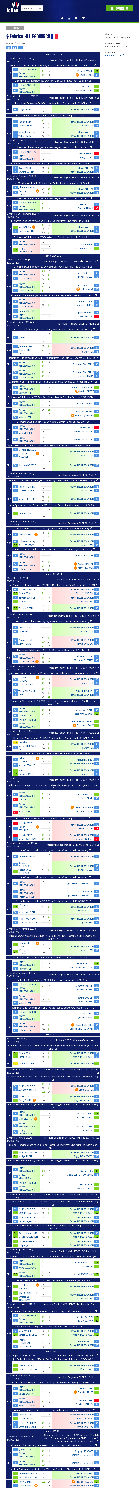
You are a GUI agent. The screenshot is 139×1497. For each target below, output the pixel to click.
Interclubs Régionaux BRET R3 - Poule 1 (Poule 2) (74, 667)
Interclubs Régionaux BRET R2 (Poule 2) (78, 323)
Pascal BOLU (24, 742)
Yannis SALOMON (85, 90)
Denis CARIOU (25, 168)
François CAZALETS (84, 794)
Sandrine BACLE (26, 774)
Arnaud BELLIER (26, 770)
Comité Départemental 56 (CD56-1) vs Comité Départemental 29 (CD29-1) (53, 901)
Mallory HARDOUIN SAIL (82, 967)
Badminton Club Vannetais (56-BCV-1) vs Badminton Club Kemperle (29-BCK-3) (53, 738)
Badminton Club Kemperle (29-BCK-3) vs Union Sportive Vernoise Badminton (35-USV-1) (53, 381)
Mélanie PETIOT (26, 661)
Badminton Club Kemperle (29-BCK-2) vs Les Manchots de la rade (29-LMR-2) (53, 266)
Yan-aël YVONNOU (27, 1369)
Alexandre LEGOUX (84, 1024)
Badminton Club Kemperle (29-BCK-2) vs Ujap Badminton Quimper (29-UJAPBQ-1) (53, 1382)
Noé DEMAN (24, 227)
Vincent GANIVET (26, 1365)
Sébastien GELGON (27, 1241)
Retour (16, 27)
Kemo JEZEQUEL (85, 71)
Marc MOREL (24, 1331)
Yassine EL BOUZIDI (28, 1414)
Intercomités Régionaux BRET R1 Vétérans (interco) (72, 844)
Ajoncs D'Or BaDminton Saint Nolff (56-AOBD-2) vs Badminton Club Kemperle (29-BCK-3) (53, 445)
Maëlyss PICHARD (27, 490)
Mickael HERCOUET (27, 132)
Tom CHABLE (25, 694)
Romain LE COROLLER (83, 1454)
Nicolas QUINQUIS (84, 710)
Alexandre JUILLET (27, 1089)
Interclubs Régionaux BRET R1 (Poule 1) (78, 1377)
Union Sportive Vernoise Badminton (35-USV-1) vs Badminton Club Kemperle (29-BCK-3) (53, 505)
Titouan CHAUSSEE (27, 513)
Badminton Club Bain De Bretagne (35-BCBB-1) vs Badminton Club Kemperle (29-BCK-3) (53, 480)
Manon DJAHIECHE (84, 415)
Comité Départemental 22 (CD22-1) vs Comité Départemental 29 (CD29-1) (53, 850)
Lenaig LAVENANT (27, 1393)
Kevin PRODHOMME (83, 1262)
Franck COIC (24, 593)
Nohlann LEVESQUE (28, 541)
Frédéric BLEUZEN (27, 1086)
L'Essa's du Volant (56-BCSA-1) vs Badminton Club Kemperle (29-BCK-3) (53, 753)
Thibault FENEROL (85, 691)
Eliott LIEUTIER (25, 799)
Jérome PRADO (25, 346)
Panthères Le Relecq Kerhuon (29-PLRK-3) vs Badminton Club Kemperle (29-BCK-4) (53, 163)
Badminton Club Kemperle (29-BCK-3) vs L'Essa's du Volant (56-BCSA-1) (53, 980)
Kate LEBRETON (26, 545)
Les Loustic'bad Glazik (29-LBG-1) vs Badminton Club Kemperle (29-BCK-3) (53, 1326)
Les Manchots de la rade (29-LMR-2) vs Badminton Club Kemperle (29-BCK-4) (53, 183)
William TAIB (24, 136)
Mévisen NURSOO (85, 411)
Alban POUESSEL (85, 656)
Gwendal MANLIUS (27, 1152)
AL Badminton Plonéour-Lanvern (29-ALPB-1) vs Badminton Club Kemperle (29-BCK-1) (53, 585)
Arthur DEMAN (86, 301)
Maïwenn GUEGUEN (84, 660)
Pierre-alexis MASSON (83, 721)
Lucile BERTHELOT (27, 631)
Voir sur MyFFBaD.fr (114, 55)
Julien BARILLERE (26, 187)
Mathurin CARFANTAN (83, 387)
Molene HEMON (86, 376)
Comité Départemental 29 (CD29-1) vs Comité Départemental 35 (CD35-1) (53, 877)
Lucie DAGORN (86, 1130)
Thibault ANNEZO (27, 69)
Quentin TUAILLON (27, 1449)
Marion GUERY (86, 391)
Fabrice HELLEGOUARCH (81, 109)
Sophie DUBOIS (26, 125)
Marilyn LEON (25, 1156)
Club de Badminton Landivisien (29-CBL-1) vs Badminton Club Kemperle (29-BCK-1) (53, 1469)
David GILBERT (86, 86)
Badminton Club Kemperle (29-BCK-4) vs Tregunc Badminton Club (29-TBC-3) (53, 147)
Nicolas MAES (87, 1388)
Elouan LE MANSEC (84, 807)
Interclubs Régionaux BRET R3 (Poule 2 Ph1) (76, 141)
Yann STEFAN (87, 1266)
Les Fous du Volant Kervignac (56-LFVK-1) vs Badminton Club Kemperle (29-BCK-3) (53, 329)
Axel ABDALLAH (86, 563)
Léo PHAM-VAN (86, 1320)
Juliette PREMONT (85, 811)
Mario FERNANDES (27, 498)
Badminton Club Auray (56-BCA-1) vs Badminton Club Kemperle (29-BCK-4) (53, 103)
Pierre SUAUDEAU (85, 593)
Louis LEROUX (87, 74)
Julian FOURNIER (85, 427)
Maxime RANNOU (85, 1404)
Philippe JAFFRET (26, 1245)
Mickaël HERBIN (26, 432)
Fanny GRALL (24, 1100)
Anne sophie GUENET (83, 838)
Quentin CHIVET (26, 640)
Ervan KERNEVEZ (85, 963)
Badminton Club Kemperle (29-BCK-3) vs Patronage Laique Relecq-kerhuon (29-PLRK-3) (53, 1311)
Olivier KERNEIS (86, 891)
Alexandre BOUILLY (84, 985)
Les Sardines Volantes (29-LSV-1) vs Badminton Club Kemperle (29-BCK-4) (53, 1280)
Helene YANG (87, 289)
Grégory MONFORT (84, 1451)
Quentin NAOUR (86, 153)
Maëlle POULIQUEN (28, 1236)
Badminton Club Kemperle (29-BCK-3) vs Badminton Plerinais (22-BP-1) (53, 421)
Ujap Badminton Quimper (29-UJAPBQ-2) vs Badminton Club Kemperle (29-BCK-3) (53, 1359)
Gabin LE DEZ (87, 204)
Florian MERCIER (26, 486)
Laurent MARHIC (26, 171)
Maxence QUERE (85, 1113)
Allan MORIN (24, 627)
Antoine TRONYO (26, 765)
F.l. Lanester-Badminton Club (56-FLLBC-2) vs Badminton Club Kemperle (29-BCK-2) (53, 1410)
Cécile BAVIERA (25, 290)
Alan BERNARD (25, 1485)
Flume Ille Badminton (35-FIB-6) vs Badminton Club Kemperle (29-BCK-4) (53, 115)
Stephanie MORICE (27, 922)
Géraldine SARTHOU (84, 248)
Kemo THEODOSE (27, 1426)
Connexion (119, 8)
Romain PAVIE (25, 823)
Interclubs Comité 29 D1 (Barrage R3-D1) (78, 1355)
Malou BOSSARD (26, 377)
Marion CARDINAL (27, 838)
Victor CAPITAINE (26, 691)
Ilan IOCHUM (24, 121)
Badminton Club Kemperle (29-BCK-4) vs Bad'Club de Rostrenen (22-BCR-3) (53, 80)
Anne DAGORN (25, 684)
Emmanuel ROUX (85, 725)
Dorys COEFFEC (26, 109)
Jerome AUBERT (26, 311)
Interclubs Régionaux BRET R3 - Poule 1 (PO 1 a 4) (73, 615)
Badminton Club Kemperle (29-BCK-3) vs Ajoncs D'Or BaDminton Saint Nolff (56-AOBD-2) (53, 397)
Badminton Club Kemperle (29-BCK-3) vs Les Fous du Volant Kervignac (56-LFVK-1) (53, 549)
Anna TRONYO (86, 1001)
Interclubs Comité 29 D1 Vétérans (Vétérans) (76, 579)
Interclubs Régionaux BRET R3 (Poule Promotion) (74, 59)
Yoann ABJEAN (25, 608)
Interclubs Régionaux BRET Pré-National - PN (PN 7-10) (71, 261)
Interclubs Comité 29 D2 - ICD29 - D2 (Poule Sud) (74, 1251)
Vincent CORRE (86, 1400)
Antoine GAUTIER (85, 1317)
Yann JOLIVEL (87, 798)
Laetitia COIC (24, 1056)
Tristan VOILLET (86, 276)
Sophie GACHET (26, 1418)
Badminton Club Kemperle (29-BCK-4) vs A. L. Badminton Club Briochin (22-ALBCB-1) (53, 65)
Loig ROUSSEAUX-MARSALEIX (79, 883)
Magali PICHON (86, 922)
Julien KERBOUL (86, 312)
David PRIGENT (86, 316)
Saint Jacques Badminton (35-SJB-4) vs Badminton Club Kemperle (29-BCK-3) (53, 621)
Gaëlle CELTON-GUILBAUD (80, 1174)
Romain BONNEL (26, 589)
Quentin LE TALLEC (27, 337)
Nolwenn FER (87, 125)
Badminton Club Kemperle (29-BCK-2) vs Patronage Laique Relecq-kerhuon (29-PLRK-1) (53, 295)
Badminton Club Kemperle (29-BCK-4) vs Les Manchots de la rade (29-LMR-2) (53, 237)
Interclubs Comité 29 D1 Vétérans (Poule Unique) (74, 1040)
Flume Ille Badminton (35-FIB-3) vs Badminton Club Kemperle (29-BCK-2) (53, 818)
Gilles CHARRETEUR (28, 1293)
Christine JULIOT (86, 1392)
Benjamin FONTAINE (83, 364)
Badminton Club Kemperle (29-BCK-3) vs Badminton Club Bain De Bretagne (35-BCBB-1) (53, 357)
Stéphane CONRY (26, 1063)
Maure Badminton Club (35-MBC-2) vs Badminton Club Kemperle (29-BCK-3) (53, 528)
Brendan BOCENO (85, 403)
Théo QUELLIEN (86, 157)
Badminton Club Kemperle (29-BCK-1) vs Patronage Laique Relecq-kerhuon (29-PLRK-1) (53, 1445)
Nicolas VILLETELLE (84, 431)
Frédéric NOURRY (85, 1369)
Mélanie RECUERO (85, 1481)
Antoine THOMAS (85, 1117)
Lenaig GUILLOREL (27, 1334)
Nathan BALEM (25, 534)
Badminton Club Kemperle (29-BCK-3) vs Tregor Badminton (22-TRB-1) (53, 650)
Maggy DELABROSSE (83, 1056)
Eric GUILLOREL (26, 1346)
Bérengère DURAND (84, 713)
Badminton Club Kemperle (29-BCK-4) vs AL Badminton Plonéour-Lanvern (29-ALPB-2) (53, 1256)
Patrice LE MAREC (27, 1423)
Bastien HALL (87, 244)
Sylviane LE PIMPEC (84, 305)
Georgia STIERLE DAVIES (81, 1028)
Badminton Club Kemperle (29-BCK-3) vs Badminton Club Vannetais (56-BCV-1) (53, 957)
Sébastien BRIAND (27, 856)
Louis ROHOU (25, 278)
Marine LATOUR (86, 567)
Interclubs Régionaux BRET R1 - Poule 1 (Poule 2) (74, 779)
